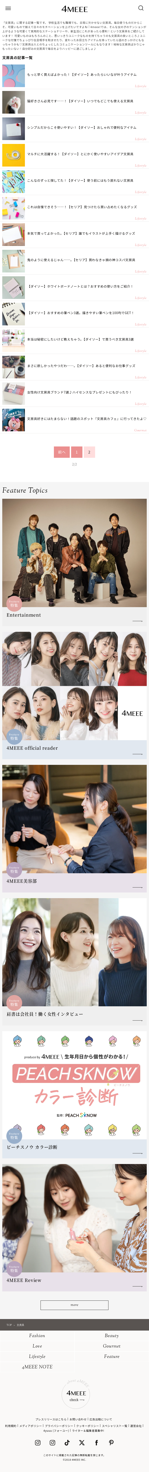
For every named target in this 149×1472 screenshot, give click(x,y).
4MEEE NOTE (37, 1367)
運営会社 (136, 1426)
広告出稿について (100, 1419)
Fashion (37, 1336)
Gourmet (112, 1346)
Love (37, 1346)
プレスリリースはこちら (51, 1419)
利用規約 (10, 1426)
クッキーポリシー (87, 1426)
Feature (112, 1357)
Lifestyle (37, 1357)
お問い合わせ (78, 1419)
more (74, 1305)
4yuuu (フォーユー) (56, 1430)
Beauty (112, 1336)
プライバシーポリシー (59, 1426)
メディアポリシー (30, 1426)
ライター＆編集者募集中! (88, 1430)
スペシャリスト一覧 (114, 1426)
